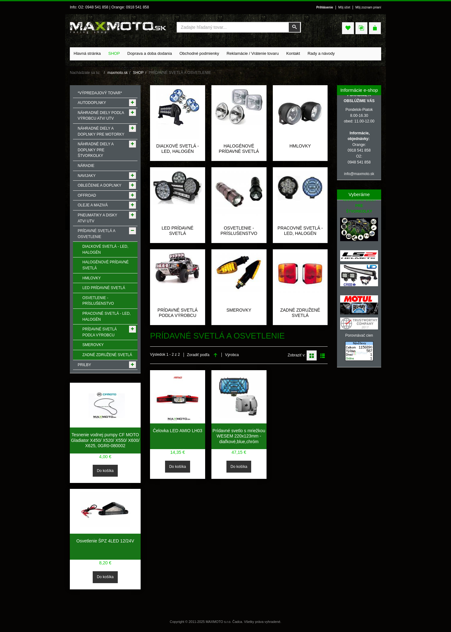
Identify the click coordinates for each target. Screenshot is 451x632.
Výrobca (232, 355)
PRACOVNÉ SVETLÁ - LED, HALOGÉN (300, 230)
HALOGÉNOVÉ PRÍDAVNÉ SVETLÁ (239, 148)
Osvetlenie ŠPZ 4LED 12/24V (105, 540)
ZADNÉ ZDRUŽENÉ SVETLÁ (300, 313)
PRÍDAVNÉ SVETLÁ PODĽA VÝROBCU (178, 313)
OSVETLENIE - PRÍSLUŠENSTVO (238, 230)
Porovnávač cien (359, 335)
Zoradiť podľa (198, 355)
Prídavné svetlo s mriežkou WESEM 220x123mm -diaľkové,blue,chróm (239, 436)
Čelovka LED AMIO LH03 (177, 430)
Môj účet (344, 7)
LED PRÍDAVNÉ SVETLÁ (178, 230)
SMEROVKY (238, 310)
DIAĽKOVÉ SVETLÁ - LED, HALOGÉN (177, 148)
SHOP (138, 72)
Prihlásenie (324, 7)
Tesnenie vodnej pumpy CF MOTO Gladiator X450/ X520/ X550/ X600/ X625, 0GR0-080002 (105, 440)
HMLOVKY (300, 145)
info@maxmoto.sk (359, 174)
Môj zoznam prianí (368, 7)
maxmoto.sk (117, 72)
